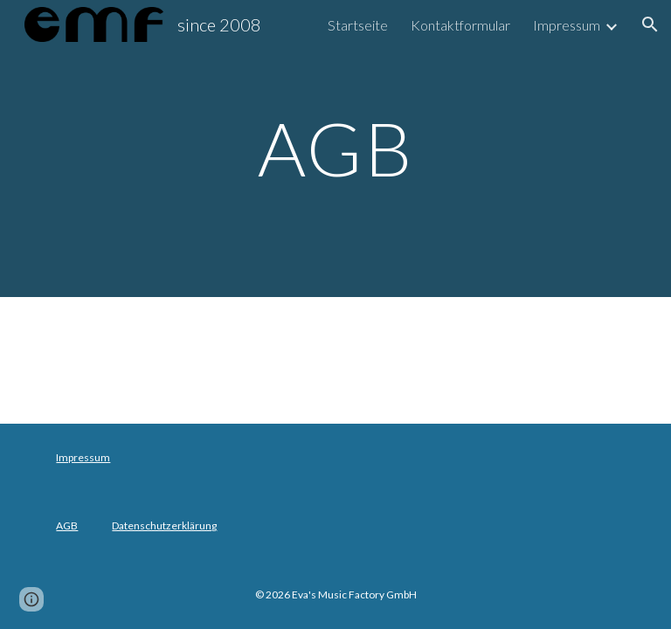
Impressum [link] (566, 25)
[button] (650, 24)
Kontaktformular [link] (460, 25)
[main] (335, 148)
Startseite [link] (358, 25)
